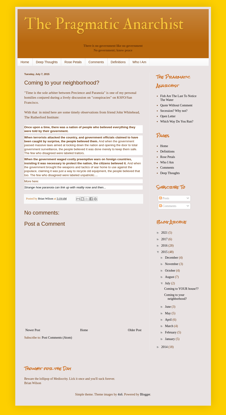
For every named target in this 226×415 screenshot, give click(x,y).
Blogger (145, 394)
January (170, 339)
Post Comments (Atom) (57, 337)
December (172, 257)
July (168, 283)
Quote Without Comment (176, 105)
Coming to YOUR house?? (181, 288)
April (169, 319)
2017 (164, 239)
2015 (164, 252)
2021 (164, 232)
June (168, 306)
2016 (164, 245)
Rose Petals (72, 62)
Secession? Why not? (174, 110)
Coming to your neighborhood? (175, 296)
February (171, 332)
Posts (164, 198)
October (170, 270)
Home (25, 62)
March (169, 326)
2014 (164, 347)
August (170, 277)
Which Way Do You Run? (176, 121)
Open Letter (167, 116)
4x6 (120, 394)
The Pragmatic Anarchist (104, 24)
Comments (96, 62)
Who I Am (139, 62)
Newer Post (32, 330)
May (168, 313)
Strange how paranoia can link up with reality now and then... (65, 187)
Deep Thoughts (47, 62)
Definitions (118, 62)
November (172, 264)
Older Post (135, 330)
